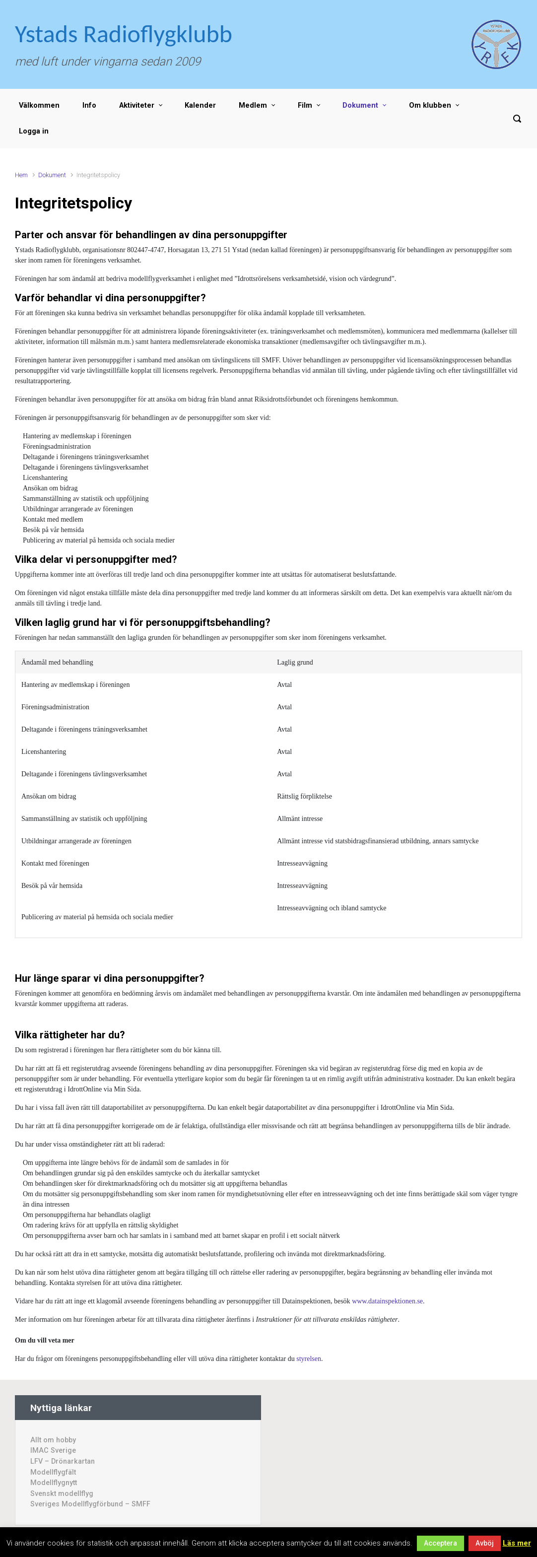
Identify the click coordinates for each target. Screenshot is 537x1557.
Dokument (360, 105)
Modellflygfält (53, 1472)
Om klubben (430, 105)
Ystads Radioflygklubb (123, 33)
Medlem (253, 105)
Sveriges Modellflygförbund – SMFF (90, 1504)
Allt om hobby (53, 1440)
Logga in (34, 131)
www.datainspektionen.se (387, 1301)
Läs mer (517, 1543)
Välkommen (39, 105)
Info (89, 105)
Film (305, 105)
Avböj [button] (484, 1543)
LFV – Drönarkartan (62, 1461)
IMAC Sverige (53, 1450)
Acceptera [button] (440, 1543)
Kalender (200, 105)
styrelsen (308, 1358)
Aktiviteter (136, 105)
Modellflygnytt (53, 1483)
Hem (21, 175)
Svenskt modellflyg (61, 1493)
